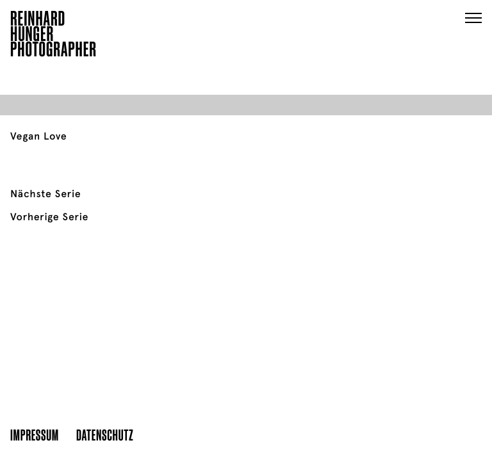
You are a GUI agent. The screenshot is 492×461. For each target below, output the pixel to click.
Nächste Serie (45, 194)
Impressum (34, 434)
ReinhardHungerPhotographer (53, 35)
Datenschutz (104, 434)
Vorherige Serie (49, 217)
